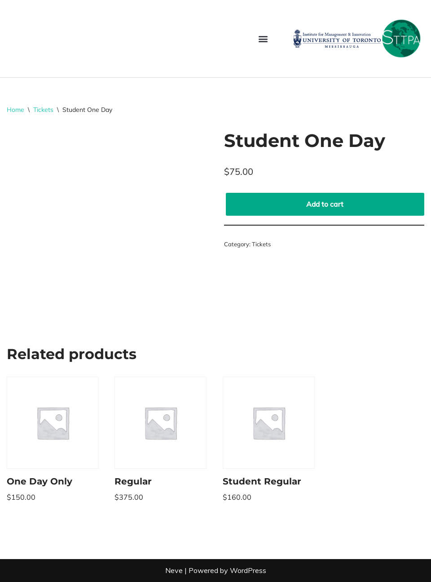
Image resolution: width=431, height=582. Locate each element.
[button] (262, 38)
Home (15, 110)
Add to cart (324, 204)
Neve (174, 570)
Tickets (43, 110)
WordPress (248, 570)
